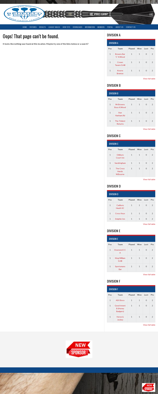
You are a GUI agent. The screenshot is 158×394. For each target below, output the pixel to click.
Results (42, 27)
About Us (119, 27)
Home (25, 27)
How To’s (66, 27)
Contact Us (130, 27)
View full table (149, 78)
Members (101, 27)
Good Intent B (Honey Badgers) (120, 308)
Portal (110, 27)
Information (90, 27)
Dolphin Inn (120, 219)
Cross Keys (120, 213)
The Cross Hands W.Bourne (120, 171)
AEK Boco (120, 300)
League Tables (54, 27)
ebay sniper (153, 374)
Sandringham (120, 163)
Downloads (77, 27)
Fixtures (33, 27)
